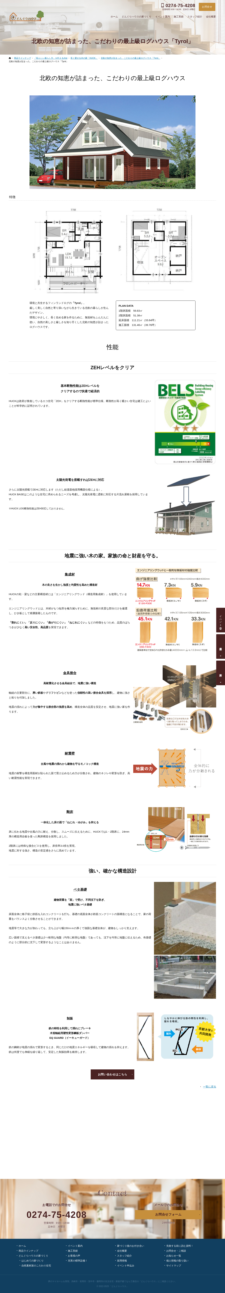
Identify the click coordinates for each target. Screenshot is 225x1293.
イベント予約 (220, 619)
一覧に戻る (209, 1086)
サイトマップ (173, 1265)
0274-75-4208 (57, 1215)
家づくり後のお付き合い (130, 1245)
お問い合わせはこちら (112, 1074)
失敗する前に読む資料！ (179, 1245)
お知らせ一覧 (173, 1255)
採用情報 (122, 1260)
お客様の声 (74, 1255)
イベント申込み (125, 1265)
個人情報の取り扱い (177, 1260)
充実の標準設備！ (78, 1260)
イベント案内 (75, 1245)
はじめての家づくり (32, 1260)
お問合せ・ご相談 (176, 1250)
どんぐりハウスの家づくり (33, 1255)
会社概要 (122, 1250)
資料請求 (220, 672)
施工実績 (73, 1250)
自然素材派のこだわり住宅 (36, 1265)
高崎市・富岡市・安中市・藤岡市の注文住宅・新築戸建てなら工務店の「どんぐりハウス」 (114, 1281)
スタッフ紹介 (124, 1255)
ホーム (22, 1245)
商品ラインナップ (28, 1250)
